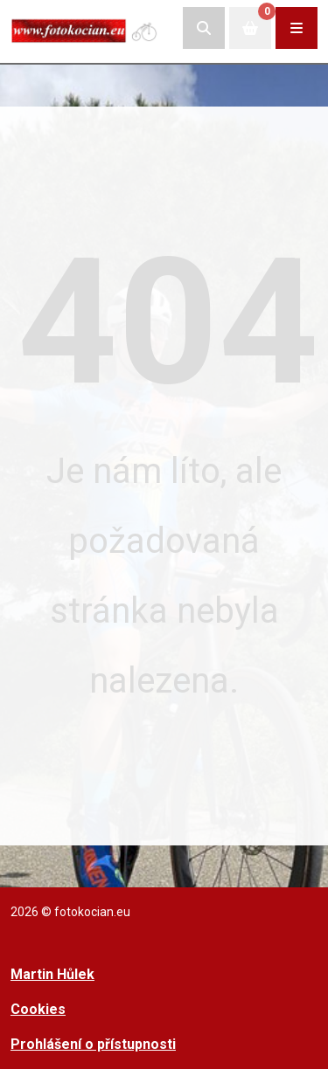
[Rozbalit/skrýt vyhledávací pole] (204, 28)
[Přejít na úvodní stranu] (84, 27)
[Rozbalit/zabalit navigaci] (297, 28)
